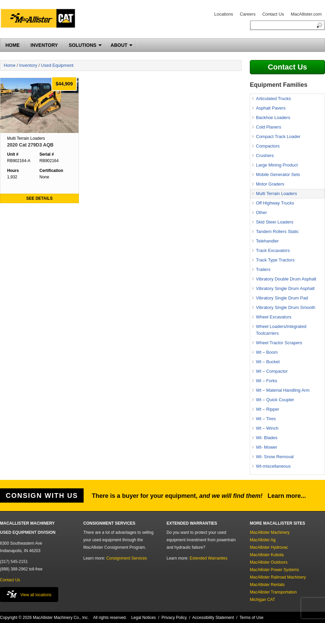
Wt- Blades (267, 437)
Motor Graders (270, 184)
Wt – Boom (267, 352)
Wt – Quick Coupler (275, 399)
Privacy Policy (174, 617)
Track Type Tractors (275, 259)
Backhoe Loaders (273, 117)
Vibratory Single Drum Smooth (285, 307)
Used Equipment (57, 65)
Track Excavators (273, 250)
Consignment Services (126, 558)
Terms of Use (252, 617)
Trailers (263, 269)
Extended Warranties (209, 558)
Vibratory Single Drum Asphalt (285, 288)
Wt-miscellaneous (273, 466)
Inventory (28, 65)
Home (10, 65)
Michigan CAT (262, 599)
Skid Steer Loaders (275, 222)
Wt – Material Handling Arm (282, 390)
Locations (223, 14)
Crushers (265, 155)
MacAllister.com (306, 14)
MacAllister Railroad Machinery (278, 577)
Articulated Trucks (273, 98)
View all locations (29, 594)
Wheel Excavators (273, 316)
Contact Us (273, 14)
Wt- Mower (266, 447)
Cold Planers (268, 127)
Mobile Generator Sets (278, 174)
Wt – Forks (266, 380)
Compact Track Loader (278, 136)
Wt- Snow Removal (275, 456)
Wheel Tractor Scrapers (279, 342)
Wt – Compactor (272, 371)
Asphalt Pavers (270, 108)
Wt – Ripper (267, 409)
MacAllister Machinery (269, 532)
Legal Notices (143, 617)
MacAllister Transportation (273, 592)
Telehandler (267, 241)
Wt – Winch (267, 428)
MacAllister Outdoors (268, 562)
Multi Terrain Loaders (276, 193)
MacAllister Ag (263, 540)
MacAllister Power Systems (274, 569)
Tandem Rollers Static (277, 231)
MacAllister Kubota (267, 554)
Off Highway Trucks (275, 203)
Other (261, 212)
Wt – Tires (266, 418)
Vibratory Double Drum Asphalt (286, 278)
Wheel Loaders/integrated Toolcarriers (281, 330)
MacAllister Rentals (267, 584)
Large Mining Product (277, 165)
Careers (247, 14)
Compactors (268, 146)
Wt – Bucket (268, 361)
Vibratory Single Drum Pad (282, 297)
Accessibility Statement (213, 617)
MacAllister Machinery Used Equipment (40, 19)
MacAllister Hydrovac (269, 547)
